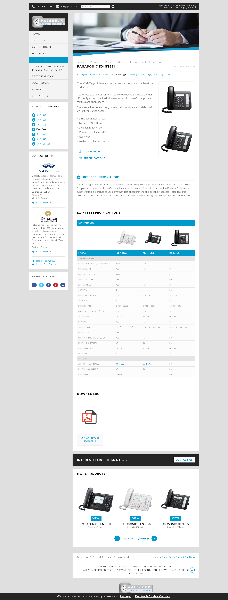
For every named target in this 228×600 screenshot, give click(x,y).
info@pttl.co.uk (69, 6)
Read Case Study (41, 202)
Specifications (92, 158)
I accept (125, 596)
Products (81, 62)
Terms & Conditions (185, 557)
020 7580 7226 (44, 6)
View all (135, 538)
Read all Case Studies (44, 264)
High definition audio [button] (98, 177)
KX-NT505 (120, 364)
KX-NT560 (39, 115)
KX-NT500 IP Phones (45, 106)
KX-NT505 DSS (41, 144)
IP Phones (135, 62)
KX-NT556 (39, 120)
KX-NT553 (39, 124)
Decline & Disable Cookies (152, 596)
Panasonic (95, 62)
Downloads (89, 151)
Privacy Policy (168, 557)
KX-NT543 (39, 139)
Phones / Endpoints (115, 62)
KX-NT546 (39, 134)
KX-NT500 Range (153, 62)
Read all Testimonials (43, 261)
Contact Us (184, 460)
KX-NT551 (39, 129)
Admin (158, 557)
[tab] (136, 177)
